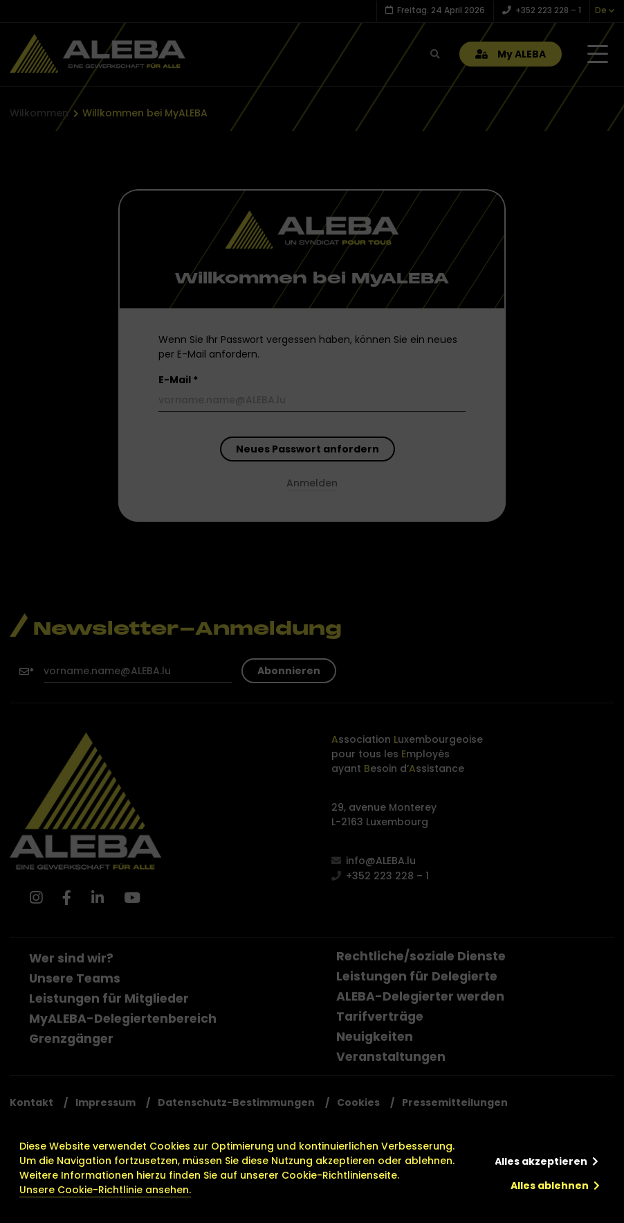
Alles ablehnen (550, 1186)
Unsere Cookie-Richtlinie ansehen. (105, 1190)
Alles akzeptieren (541, 1161)
